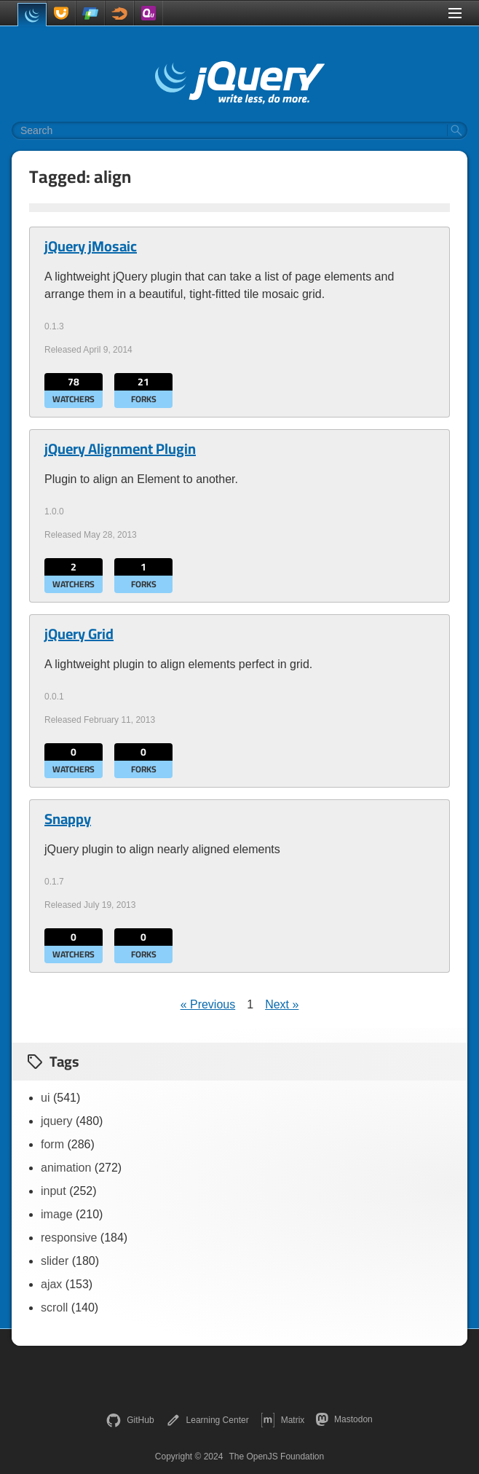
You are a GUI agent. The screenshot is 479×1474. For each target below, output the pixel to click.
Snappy (67, 819)
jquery (57, 1121)
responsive (69, 1237)
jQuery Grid (79, 634)
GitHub (130, 1420)
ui (45, 1097)
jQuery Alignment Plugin (120, 449)
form (52, 1144)
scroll (54, 1307)
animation (66, 1167)
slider (54, 1261)
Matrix (283, 1420)
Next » (281, 1004)
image (57, 1214)
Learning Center (207, 1420)
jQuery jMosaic (90, 246)
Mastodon (344, 1419)
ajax (51, 1284)
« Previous (208, 1004)
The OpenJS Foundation (276, 1456)
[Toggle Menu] (455, 13)
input (53, 1191)
